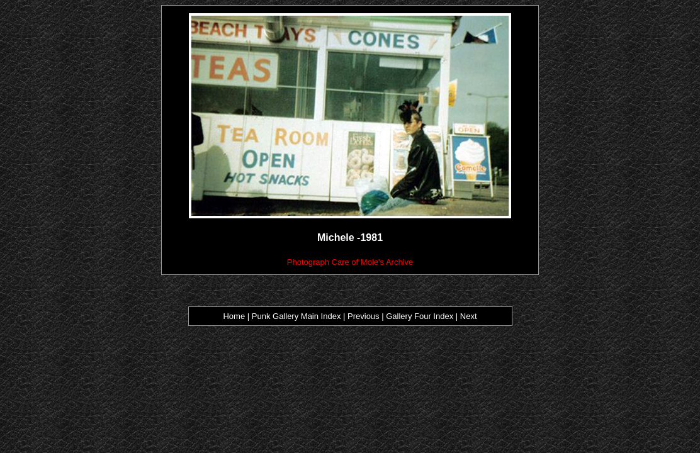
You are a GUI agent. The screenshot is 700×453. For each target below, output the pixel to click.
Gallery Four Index (419, 316)
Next (468, 316)
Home (234, 316)
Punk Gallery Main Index (296, 316)
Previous (364, 316)
